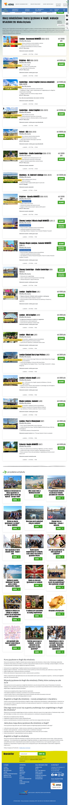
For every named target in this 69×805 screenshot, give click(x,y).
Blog (51, 10)
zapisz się (41, 754)
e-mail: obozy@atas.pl (56, 772)
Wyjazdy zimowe (58, 4)
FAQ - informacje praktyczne (39, 10)
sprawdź (61, 45)
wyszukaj (60, 12)
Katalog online (57, 10)
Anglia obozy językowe (24, 747)
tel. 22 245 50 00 (55, 770)
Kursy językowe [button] (48, 4)
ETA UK (64, 10)
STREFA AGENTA (55, 781)
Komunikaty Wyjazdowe (15, 10)
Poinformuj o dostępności (61, 226)
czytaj (16, 500)
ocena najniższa (61, 25)
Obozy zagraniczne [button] (21, 4)
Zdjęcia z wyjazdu (27, 10)
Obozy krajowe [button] (35, 4)
